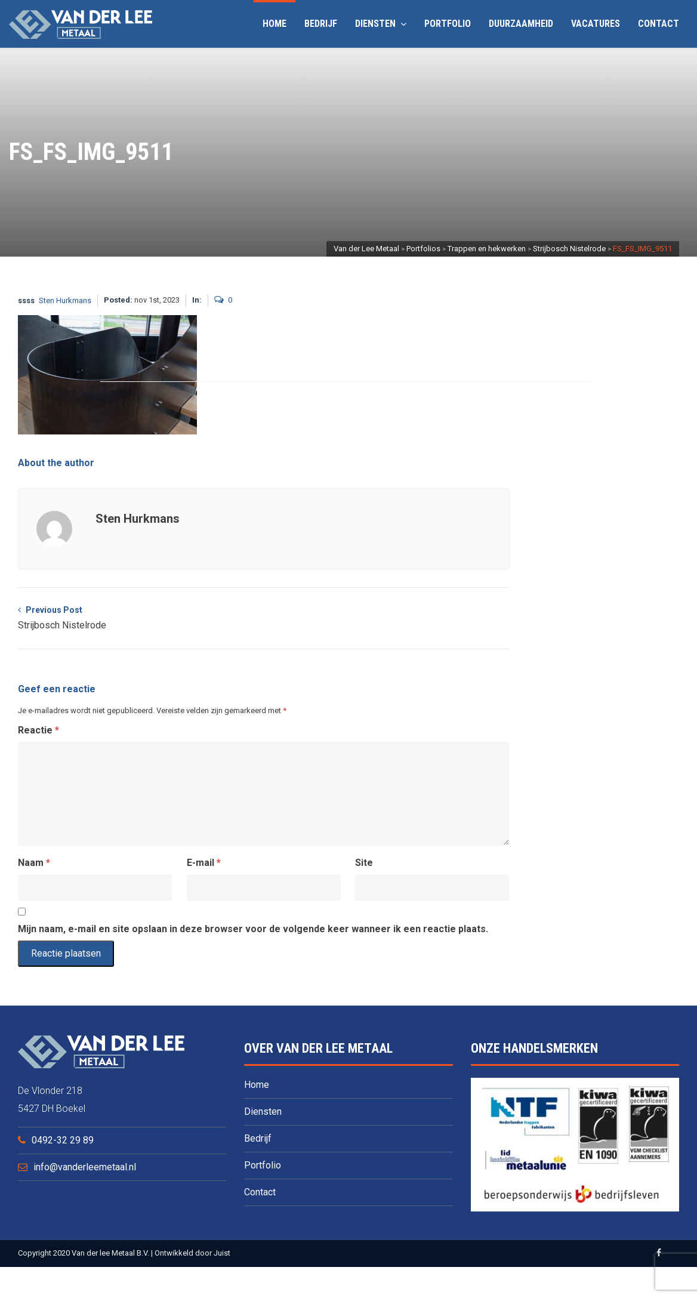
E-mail (204, 862)
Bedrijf (320, 23)
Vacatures (595, 23)
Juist (222, 1252)
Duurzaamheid (521, 23)
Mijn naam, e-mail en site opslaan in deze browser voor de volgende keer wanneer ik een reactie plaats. (253, 929)
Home (274, 23)
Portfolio (447, 23)
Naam (34, 862)
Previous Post (62, 619)
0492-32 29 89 (63, 1140)
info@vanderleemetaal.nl (84, 1167)
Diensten (380, 24)
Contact (658, 23)
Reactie (38, 730)
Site (364, 862)
